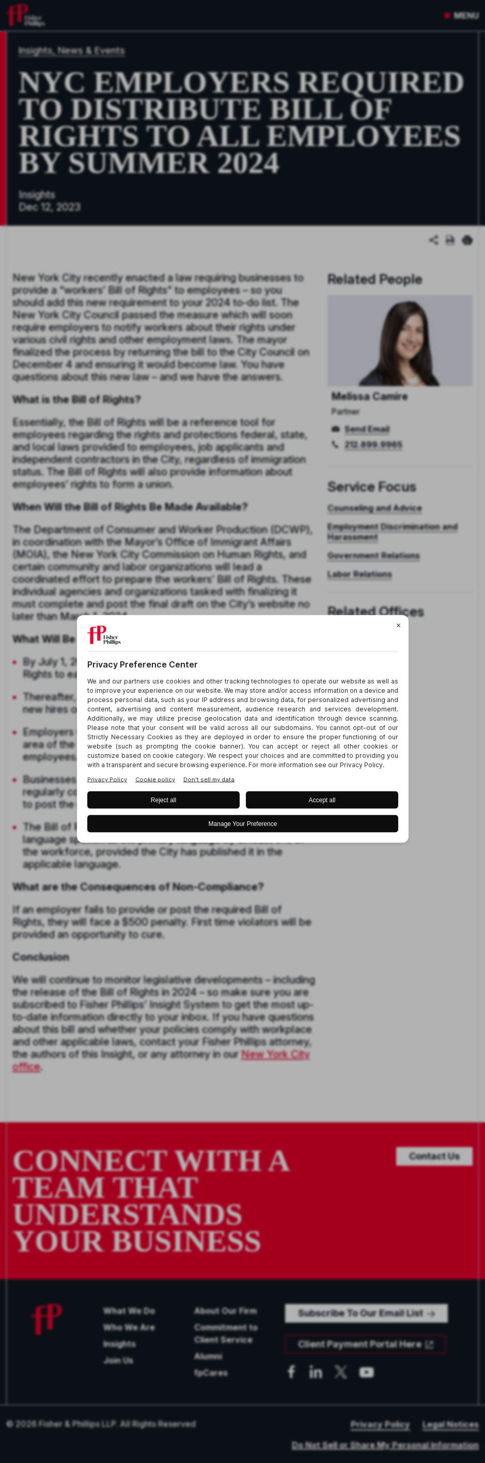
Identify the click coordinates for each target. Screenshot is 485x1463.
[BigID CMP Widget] (243, 731)
